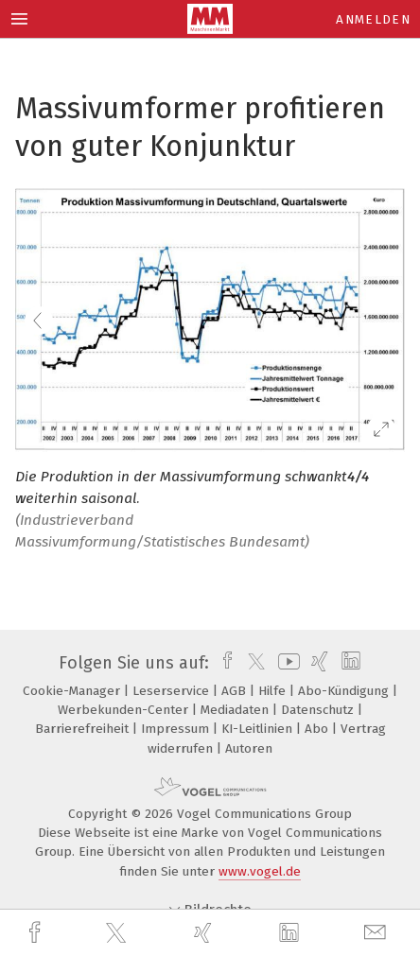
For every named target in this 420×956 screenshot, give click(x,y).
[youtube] (285, 662)
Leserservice (172, 691)
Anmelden (373, 19)
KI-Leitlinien (258, 729)
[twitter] (118, 933)
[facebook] (36, 932)
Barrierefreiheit (83, 729)
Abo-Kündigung (345, 691)
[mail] (377, 932)
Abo (318, 729)
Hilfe (273, 691)
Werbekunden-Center (125, 710)
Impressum (177, 729)
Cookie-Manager (73, 691)
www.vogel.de (260, 871)
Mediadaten (236, 710)
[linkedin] (291, 933)
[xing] (205, 933)
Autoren (248, 748)
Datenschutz (319, 710)
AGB (235, 691)
